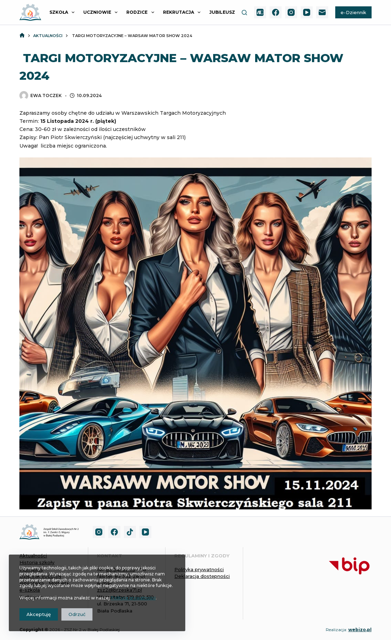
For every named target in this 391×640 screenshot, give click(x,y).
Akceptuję (38, 614)
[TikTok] (130, 532)
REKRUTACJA (183, 12)
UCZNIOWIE (101, 12)
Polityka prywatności (199, 569)
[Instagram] (291, 12)
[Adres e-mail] (322, 12)
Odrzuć (76, 614)
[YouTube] (307, 12)
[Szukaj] (244, 12)
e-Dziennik (353, 12)
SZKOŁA (63, 12)
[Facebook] (276, 12)
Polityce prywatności (133, 597)
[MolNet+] (260, 12)
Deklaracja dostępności (202, 576)
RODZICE (141, 12)
